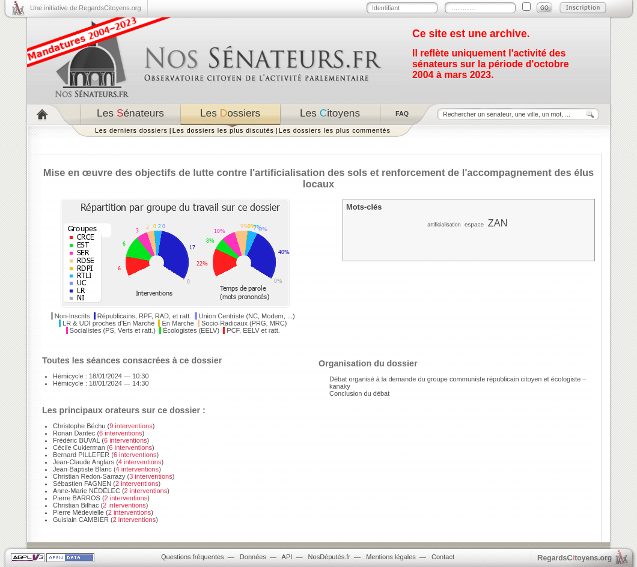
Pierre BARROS (76, 498)
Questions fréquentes (192, 556)
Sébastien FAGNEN (82, 483)
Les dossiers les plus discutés (223, 130)
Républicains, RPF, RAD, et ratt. (144, 316)
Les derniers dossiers (131, 130)
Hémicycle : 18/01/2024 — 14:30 (101, 383)
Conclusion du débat (359, 393)
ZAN (498, 222)
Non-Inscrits (72, 316)
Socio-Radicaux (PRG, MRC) (244, 323)
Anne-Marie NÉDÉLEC (86, 490)
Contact (442, 556)
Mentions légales (391, 556)
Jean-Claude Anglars (83, 461)
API (287, 556)
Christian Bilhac (76, 505)
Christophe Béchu (79, 425)
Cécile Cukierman (79, 447)
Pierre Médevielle (78, 512)
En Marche (178, 323)
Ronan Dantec (74, 433)
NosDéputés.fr (329, 556)
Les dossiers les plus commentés (335, 130)
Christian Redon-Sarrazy (89, 476)
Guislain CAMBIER (81, 519)
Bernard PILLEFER (81, 454)
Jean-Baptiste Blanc (82, 469)
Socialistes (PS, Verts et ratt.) (113, 330)
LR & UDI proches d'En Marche (108, 323)
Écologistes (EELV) (191, 330)
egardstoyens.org (574, 557)
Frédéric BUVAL (76, 440)
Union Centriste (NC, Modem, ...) (247, 316)
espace (474, 224)
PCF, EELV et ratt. (253, 330)
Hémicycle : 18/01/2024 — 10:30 (101, 376)
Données (253, 556)
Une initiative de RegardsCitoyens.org (85, 7)
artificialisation (443, 225)
